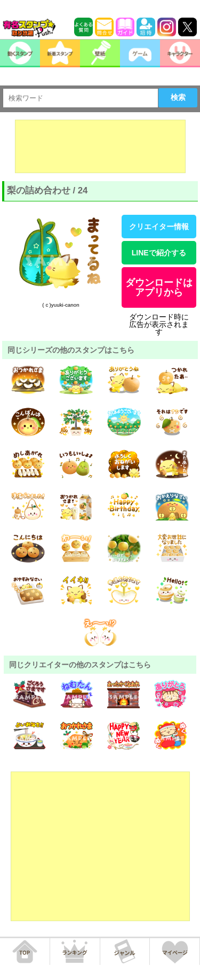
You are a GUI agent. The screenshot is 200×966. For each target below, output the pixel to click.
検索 (178, 97)
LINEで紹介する (159, 252)
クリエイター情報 (159, 226)
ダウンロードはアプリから (159, 287)
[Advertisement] (100, 146)
